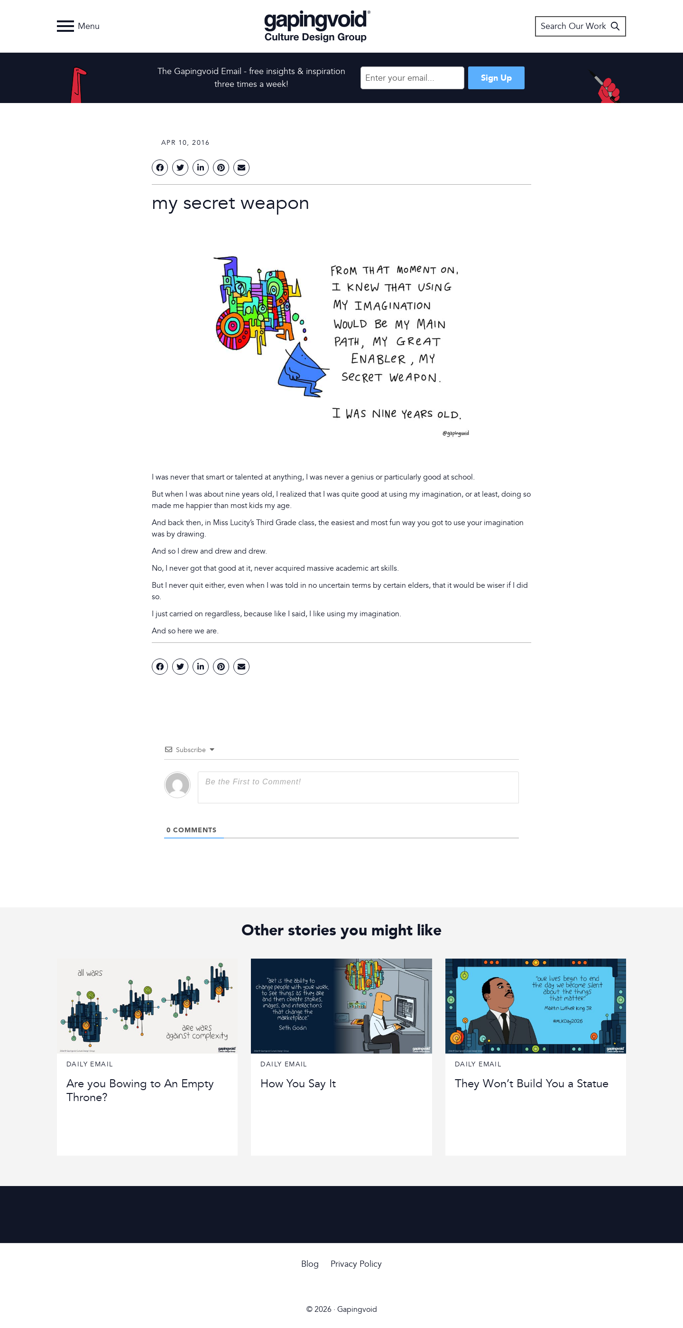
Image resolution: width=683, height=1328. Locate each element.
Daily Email (89, 1064)
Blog (310, 1264)
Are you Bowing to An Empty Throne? (140, 1090)
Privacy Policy (356, 1264)
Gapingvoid (317, 26)
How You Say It (298, 1084)
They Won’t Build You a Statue (532, 1084)
